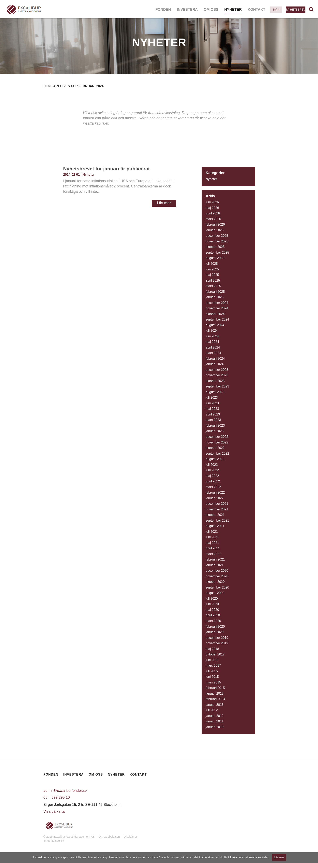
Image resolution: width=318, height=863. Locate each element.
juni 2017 (212, 660)
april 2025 (213, 280)
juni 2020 (212, 604)
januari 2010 (214, 727)
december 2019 (217, 637)
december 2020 (217, 570)
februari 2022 (215, 492)
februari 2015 (215, 688)
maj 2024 (212, 341)
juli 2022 (212, 464)
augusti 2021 (215, 526)
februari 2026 (215, 224)
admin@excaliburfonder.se (65, 791)
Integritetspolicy (54, 840)
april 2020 (213, 615)
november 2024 (217, 308)
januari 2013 (214, 704)
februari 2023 (215, 425)
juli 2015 (212, 671)
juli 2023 (212, 397)
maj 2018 (212, 649)
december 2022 (217, 436)
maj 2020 (212, 609)
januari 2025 (214, 297)
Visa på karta (54, 811)
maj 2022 (212, 476)
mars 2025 (213, 286)
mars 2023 (213, 420)
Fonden (163, 10)
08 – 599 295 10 (56, 797)
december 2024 (217, 303)
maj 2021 (212, 542)
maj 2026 (212, 208)
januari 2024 (214, 364)
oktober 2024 (215, 314)
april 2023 (213, 414)
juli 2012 (212, 710)
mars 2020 (213, 621)
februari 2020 (215, 626)
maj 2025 (212, 275)
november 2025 (217, 241)
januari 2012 (214, 716)
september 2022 (217, 453)
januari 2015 (214, 693)
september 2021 (217, 520)
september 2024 (217, 319)
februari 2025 (215, 291)
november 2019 (217, 643)
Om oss (211, 10)
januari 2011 (214, 721)
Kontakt (256, 10)
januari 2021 (214, 565)
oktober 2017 (215, 654)
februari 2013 (215, 699)
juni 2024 (212, 336)
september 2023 (217, 386)
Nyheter (233, 10)
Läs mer (164, 203)
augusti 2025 (215, 258)
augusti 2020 (215, 593)
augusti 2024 (215, 325)
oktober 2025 (215, 247)
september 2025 (217, 252)
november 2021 (217, 509)
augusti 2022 (215, 459)
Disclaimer (130, 836)
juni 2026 (212, 202)
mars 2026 (213, 219)
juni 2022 (212, 470)
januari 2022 (214, 498)
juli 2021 (212, 531)
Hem (47, 86)
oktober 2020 (215, 581)
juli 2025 (212, 263)
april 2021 (213, 548)
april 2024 (213, 347)
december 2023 (217, 369)
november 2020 (217, 576)
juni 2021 (212, 537)
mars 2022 (213, 487)
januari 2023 (214, 431)
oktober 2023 (215, 381)
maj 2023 (212, 408)
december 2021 (217, 503)
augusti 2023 (215, 392)
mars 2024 (213, 353)
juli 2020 (212, 598)
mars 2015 (213, 682)
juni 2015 (212, 676)
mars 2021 (213, 554)
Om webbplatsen (109, 836)
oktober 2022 (215, 448)
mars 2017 (213, 665)
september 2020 (217, 587)
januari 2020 (214, 632)
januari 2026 (214, 230)
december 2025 (217, 235)
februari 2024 (215, 358)
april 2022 (213, 481)
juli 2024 (212, 330)
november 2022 (217, 442)
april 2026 (213, 213)
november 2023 (217, 375)
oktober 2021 (215, 515)
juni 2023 (212, 403)
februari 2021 (215, 559)
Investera (187, 10)
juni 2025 (212, 269)
